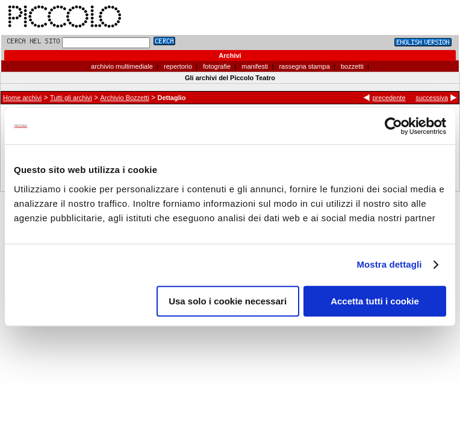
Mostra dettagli (388, 264)
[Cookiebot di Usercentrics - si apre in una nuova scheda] (393, 126)
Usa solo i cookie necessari (228, 301)
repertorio (177, 66)
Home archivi (22, 97)
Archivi (230, 55)
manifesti (254, 66)
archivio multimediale (122, 66)
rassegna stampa (303, 66)
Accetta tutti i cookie (375, 301)
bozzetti (351, 66)
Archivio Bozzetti (124, 97)
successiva (431, 97)
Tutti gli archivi (71, 97)
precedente (388, 97)
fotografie (216, 66)
